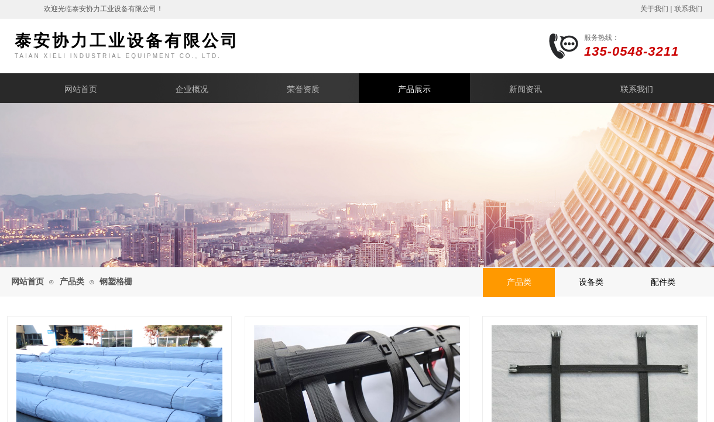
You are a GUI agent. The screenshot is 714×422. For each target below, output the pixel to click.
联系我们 (636, 89)
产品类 (72, 281)
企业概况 (192, 89)
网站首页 (80, 89)
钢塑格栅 (115, 281)
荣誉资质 (303, 89)
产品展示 (414, 89)
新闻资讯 (525, 89)
